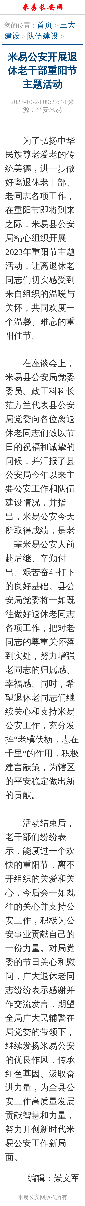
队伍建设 (42, 36)
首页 (45, 25)
